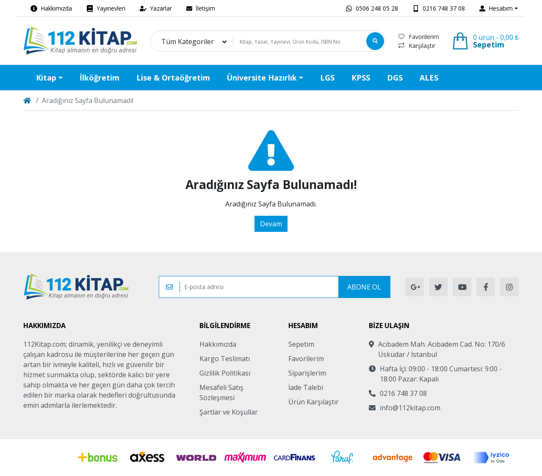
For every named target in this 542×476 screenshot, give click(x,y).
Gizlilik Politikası (224, 373)
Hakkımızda (217, 344)
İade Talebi (305, 387)
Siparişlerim (307, 373)
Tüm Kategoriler (187, 41)
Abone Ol (364, 287)
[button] (498, 8)
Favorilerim (418, 37)
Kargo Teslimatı (224, 358)
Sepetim (301, 344)
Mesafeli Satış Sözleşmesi (221, 392)
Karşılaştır (416, 46)
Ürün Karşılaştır (313, 401)
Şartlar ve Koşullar (228, 412)
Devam (271, 223)
